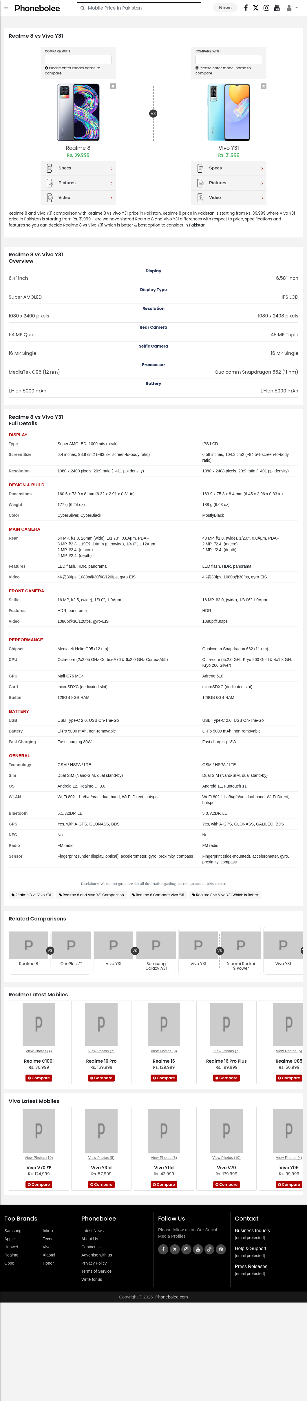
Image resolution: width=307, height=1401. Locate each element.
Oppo (9, 1263)
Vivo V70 (226, 1168)
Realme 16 (164, 1061)
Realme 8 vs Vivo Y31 (33, 894)
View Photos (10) (39, 1158)
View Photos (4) (39, 1051)
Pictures (78, 183)
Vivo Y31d (101, 1168)
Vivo (47, 1247)
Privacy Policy (94, 1263)
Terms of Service (96, 1271)
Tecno (48, 1238)
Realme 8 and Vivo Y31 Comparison (93, 894)
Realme (11, 1255)
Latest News (92, 1230)
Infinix (48, 1230)
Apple (9, 1238)
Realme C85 (289, 1061)
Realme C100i (39, 1061)
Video (78, 197)
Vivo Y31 (229, 147)
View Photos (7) (101, 1051)
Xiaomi (49, 1255)
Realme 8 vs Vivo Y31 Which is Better (227, 894)
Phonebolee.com (171, 1296)
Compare (39, 1078)
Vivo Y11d (164, 1168)
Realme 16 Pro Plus (226, 1061)
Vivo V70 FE (38, 1168)
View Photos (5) (289, 1051)
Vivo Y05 (289, 1168)
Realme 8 (78, 147)
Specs (78, 168)
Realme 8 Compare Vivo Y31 (160, 894)
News (225, 7)
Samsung (12, 1230)
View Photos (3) (164, 1051)
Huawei (11, 1247)
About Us (89, 1238)
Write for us (91, 1279)
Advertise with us (96, 1255)
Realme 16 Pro (101, 1061)
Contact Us (91, 1247)
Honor (48, 1263)
